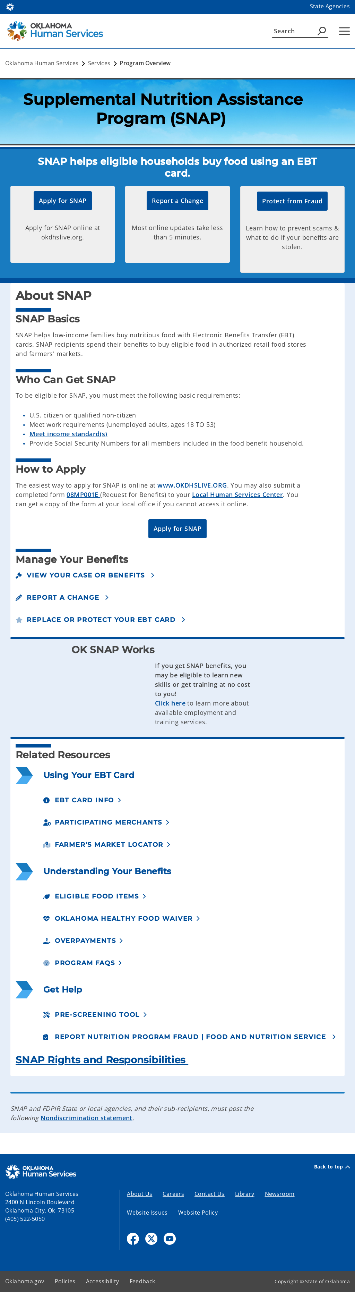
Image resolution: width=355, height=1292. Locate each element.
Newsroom (280, 1194)
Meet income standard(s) (68, 434)
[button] (63, 200)
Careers (173, 1194)
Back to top (332, 1166)
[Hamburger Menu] (344, 31)
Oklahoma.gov (24, 1281)
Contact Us (209, 1194)
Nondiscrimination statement (86, 1118)
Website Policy (198, 1212)
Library (244, 1194)
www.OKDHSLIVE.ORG (192, 485)
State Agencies (330, 6)
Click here (170, 703)
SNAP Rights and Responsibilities (102, 1060)
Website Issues (147, 1212)
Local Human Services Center (237, 494)
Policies (65, 1281)
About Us (139, 1194)
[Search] (300, 31)
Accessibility (102, 1281)
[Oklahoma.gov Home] (10, 6)
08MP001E (83, 494)
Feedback (142, 1281)
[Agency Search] (322, 31)
